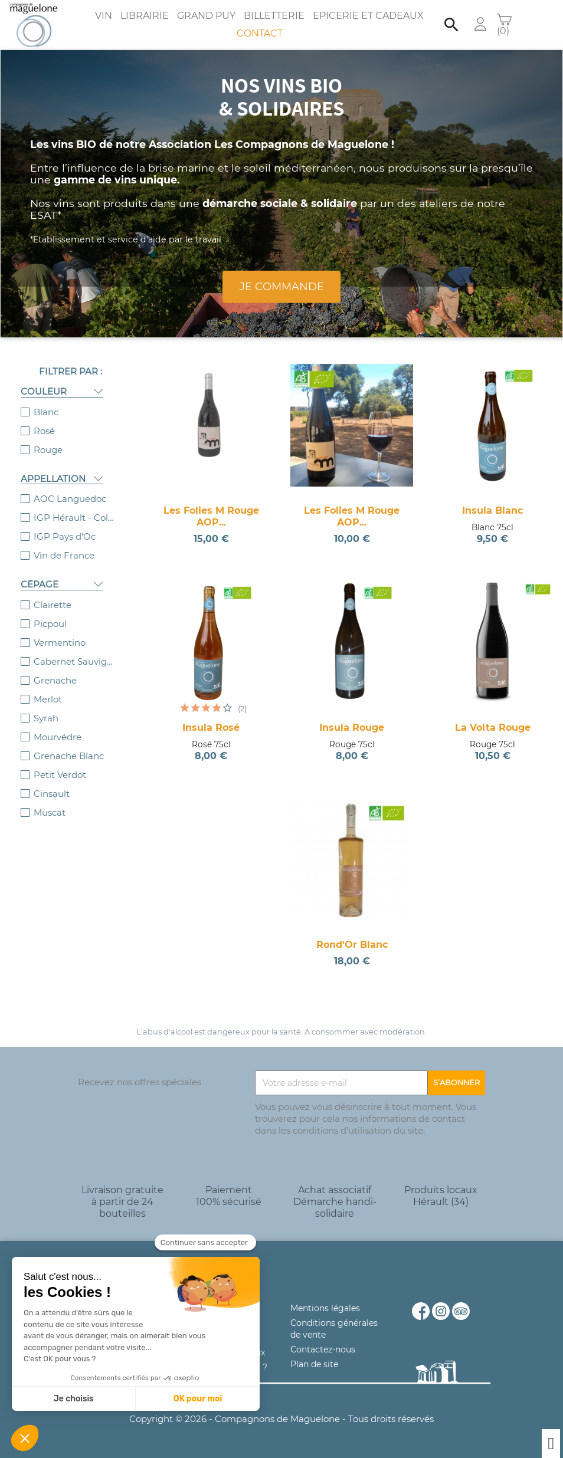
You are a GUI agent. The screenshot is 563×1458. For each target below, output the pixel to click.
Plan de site (314, 1364)
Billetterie (274, 15)
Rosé (44, 430)
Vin (103, 15)
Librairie (144, 15)
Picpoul (50, 623)
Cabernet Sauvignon (75, 661)
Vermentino (60, 642)
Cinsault (52, 793)
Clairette (52, 604)
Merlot (48, 699)
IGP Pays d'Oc (65, 536)
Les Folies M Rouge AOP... (211, 516)
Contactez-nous (322, 1349)
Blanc (46, 412)
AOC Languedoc (70, 498)
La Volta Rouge (493, 727)
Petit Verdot (60, 774)
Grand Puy (206, 15)
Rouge (48, 449)
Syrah (46, 718)
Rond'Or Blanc (352, 944)
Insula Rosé (211, 727)
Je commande (282, 286)
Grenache (55, 680)
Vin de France (64, 555)
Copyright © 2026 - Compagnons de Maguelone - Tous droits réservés (281, 1418)
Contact (260, 33)
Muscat (50, 812)
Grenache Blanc (69, 755)
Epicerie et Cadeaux (368, 15)
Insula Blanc (492, 510)
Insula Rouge (351, 727)
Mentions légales (325, 1308)
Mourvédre (57, 737)
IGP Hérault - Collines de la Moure (75, 517)
